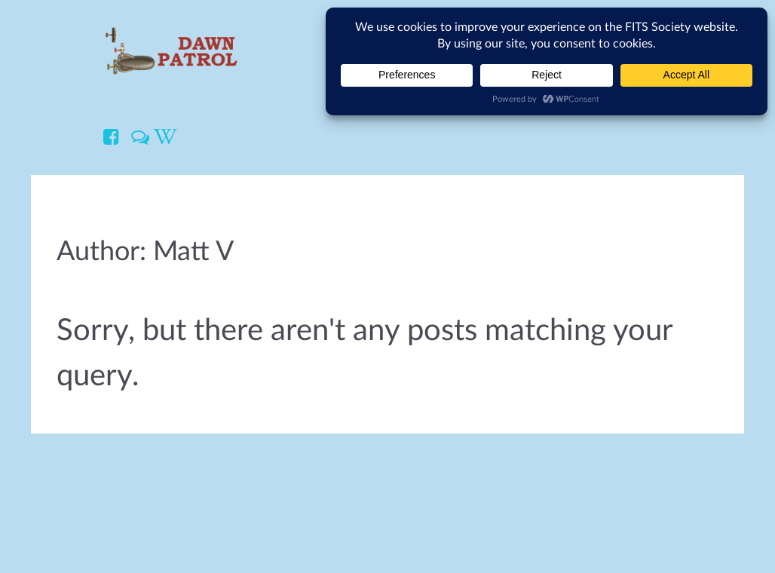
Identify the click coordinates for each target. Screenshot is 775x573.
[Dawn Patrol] (170, 49)
